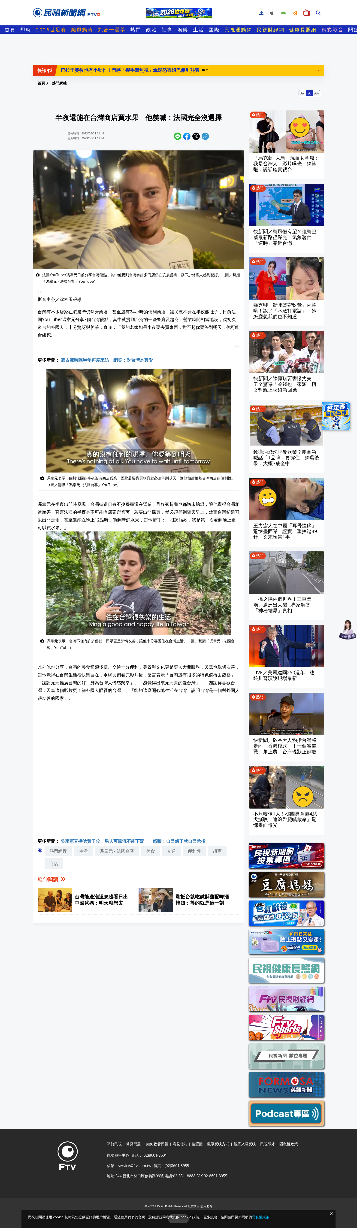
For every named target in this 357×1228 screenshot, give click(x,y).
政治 (151, 29)
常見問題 (134, 1143)
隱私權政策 (288, 1143)
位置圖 (197, 1143)
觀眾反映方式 (218, 1143)
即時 (25, 29)
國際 (214, 29)
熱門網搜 (58, 851)
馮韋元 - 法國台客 (117, 851)
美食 (150, 851)
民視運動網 (238, 29)
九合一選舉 (112, 29)
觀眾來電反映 (245, 1143)
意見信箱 (180, 1143)
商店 (53, 863)
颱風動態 (82, 29)
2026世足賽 (51, 29)
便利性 (194, 851)
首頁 (10, 29)
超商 (217, 851)
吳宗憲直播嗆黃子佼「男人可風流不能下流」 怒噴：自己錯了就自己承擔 (133, 841)
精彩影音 (332, 29)
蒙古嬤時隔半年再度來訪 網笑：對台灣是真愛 (107, 360)
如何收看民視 (157, 1143)
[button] (319, 70)
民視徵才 (267, 1143)
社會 (167, 29)
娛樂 (182, 29)
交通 (171, 851)
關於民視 (114, 1143)
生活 (198, 29)
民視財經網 (270, 29)
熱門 (135, 29)
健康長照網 (303, 29)
